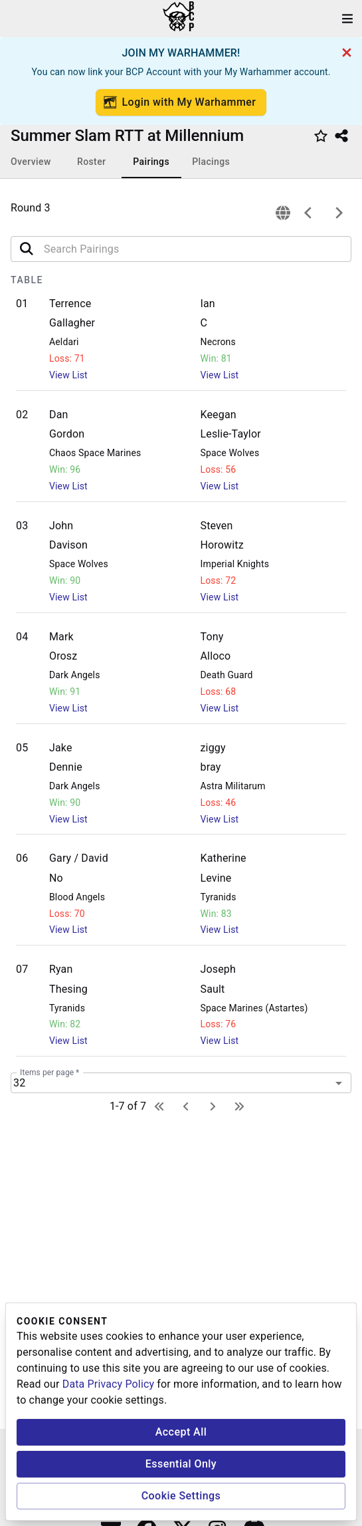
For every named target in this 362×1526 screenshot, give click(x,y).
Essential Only (181, 1464)
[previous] (308, 212)
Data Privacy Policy (108, 1384)
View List (68, 375)
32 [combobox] (19, 1083)
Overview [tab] (31, 161)
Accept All (181, 1432)
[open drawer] (347, 19)
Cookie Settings (181, 1495)
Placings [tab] (211, 161)
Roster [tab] (91, 161)
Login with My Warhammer (180, 102)
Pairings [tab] (151, 161)
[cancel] (346, 52)
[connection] (283, 212)
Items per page (49, 1072)
